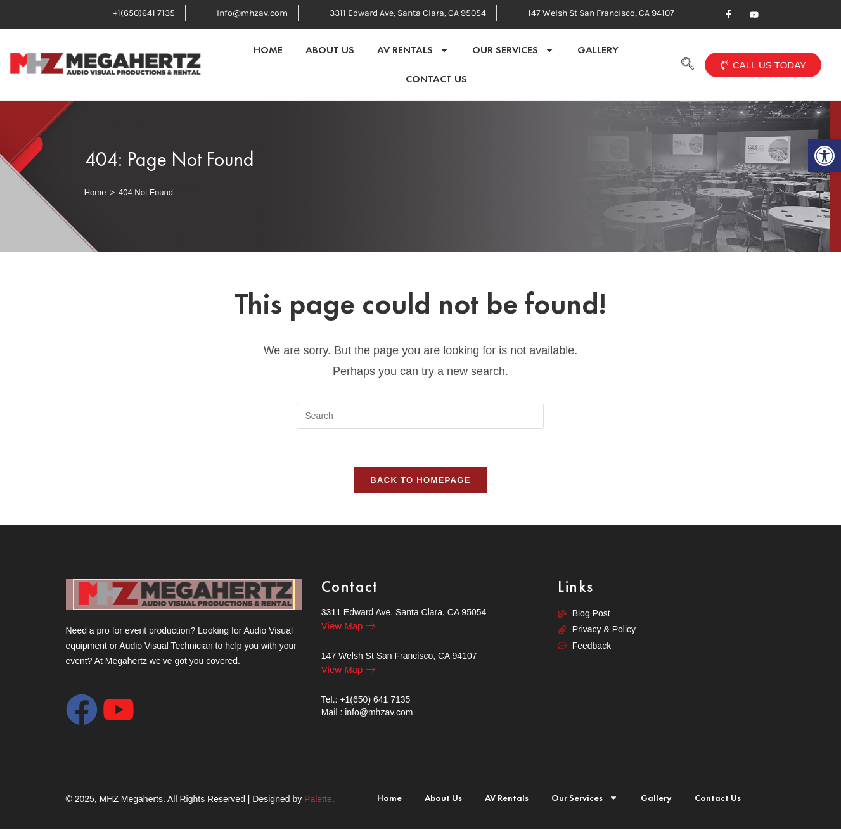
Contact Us (436, 79)
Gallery (598, 49)
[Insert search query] (420, 416)
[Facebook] (728, 14)
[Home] (95, 192)
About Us (329, 49)
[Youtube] (754, 14)
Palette (318, 800)
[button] (824, 155)
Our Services (513, 50)
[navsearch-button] (687, 65)
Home (268, 49)
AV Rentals (413, 50)
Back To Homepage (420, 480)
